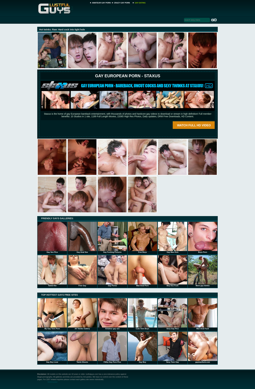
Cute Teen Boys (142, 314)
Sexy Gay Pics (172, 314)
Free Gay (82, 271)
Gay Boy (142, 347)
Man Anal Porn (142, 271)
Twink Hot (52, 271)
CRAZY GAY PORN (122, 3)
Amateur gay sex (112, 314)
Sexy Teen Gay (172, 347)
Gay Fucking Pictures (112, 237)
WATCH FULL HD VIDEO (194, 125)
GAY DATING (140, 3)
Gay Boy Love (52, 347)
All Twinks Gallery (82, 314)
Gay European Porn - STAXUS (127, 76)
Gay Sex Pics (52, 237)
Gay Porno (112, 271)
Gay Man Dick (172, 237)
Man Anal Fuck (202, 314)
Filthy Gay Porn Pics (112, 347)
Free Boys (142, 237)
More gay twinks (202, 271)
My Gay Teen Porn (52, 314)
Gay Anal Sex (82, 237)
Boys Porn (202, 237)
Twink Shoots (82, 347)
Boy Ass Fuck (172, 271)
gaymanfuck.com (202, 347)
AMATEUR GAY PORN (101, 3)
